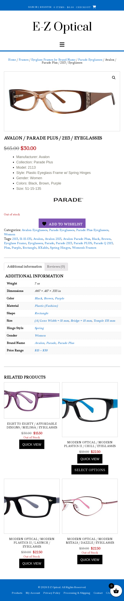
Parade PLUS (83, 243)
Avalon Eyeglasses (34, 230)
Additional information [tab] (24, 267)
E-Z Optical (62, 27)
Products (17, 593)
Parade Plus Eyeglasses (92, 230)
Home (12, 59)
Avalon (38, 239)
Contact (98, 593)
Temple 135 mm (104, 321)
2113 (15, 239)
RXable (43, 248)
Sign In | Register (40, 7)
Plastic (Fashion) (46, 306)
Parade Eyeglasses (90, 59)
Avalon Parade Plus (76, 239)
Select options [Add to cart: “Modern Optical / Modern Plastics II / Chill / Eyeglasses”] (90, 470)
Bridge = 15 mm (81, 321)
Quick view (31, 444)
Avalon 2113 (53, 239)
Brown (106, 239)
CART (110, 593)
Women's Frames (84, 248)
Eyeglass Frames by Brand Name (53, 59)
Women (9, 234)
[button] (113, 77)
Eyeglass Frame (15, 243)
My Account (33, 593)
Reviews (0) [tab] (56, 267)
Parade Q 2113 (103, 243)
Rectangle (29, 248)
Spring (39, 328)
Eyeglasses (35, 243)
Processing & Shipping (77, 593)
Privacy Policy (51, 593)
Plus (7, 248)
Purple (16, 248)
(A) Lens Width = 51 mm (52, 321)
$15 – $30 (41, 350)
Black (96, 239)
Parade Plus (65, 343)
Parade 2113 (64, 243)
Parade (49, 243)
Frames (24, 59)
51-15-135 (26, 239)
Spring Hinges (60, 248)
